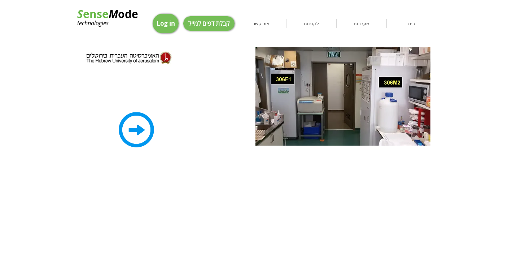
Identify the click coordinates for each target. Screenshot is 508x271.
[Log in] (166, 23)
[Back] (136, 129)
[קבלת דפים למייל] (209, 23)
